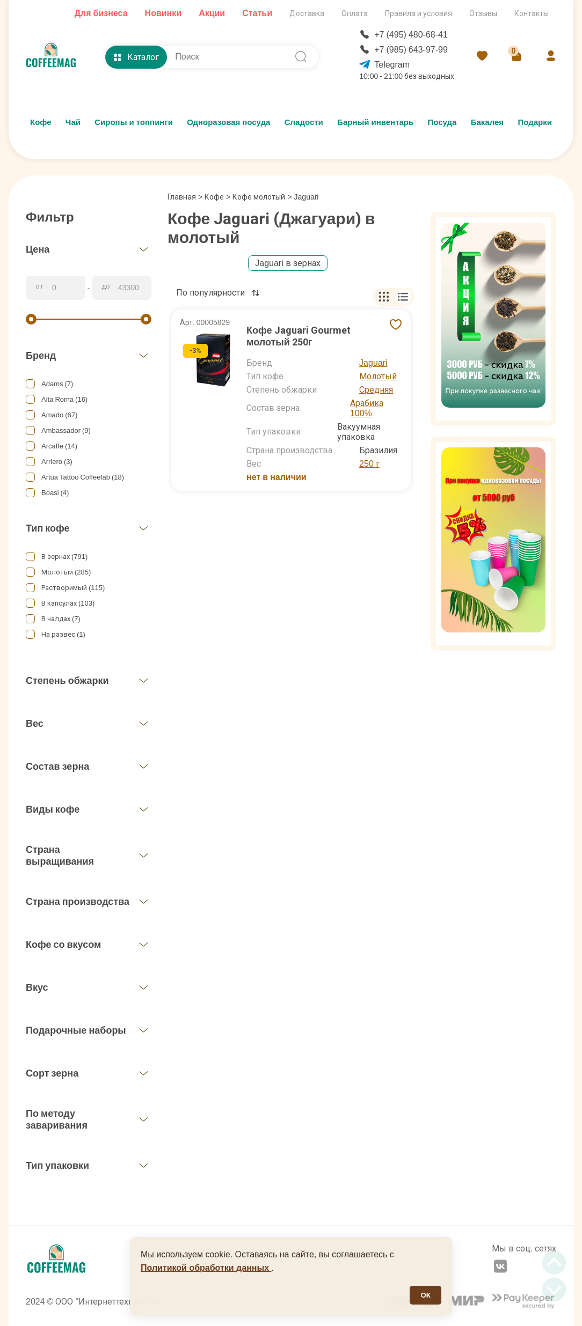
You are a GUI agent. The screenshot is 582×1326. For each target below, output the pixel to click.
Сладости (304, 122)
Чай (73, 122)
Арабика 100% (366, 408)
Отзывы (483, 13)
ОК (425, 1295)
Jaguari (373, 363)
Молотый (378, 376)
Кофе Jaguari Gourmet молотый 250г (298, 336)
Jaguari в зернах (287, 263)
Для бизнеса (101, 13)
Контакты (531, 13)
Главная (185, 197)
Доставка (306, 13)
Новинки (163, 13)
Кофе (41, 122)
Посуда (442, 122)
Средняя (376, 390)
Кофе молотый (258, 197)
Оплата (354, 13)
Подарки (535, 122)
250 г (369, 464)
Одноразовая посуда (228, 122)
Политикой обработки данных (206, 1267)
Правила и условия (418, 13)
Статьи (257, 13)
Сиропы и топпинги (133, 122)
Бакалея (487, 122)
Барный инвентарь (375, 122)
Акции (212, 13)
